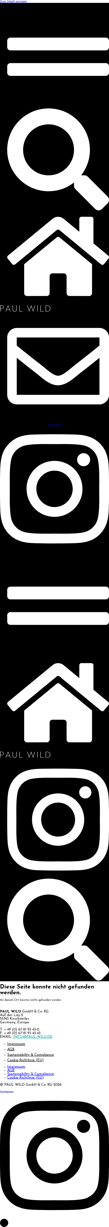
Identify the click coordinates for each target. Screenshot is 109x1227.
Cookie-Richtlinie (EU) (25, 1060)
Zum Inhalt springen (13, 1)
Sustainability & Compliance (30, 1055)
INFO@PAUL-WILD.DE (32, 1037)
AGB (10, 1049)
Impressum (16, 1044)
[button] (4, 1223)
